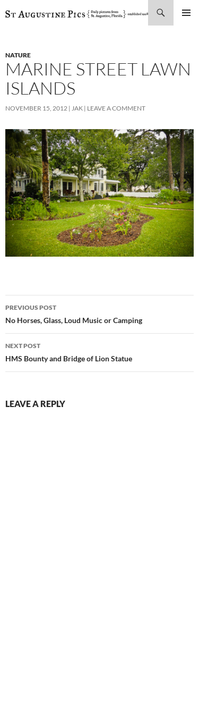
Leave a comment (116, 108)
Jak (77, 108)
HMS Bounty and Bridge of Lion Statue (99, 351)
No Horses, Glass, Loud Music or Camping (99, 313)
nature (18, 55)
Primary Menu (186, 13)
